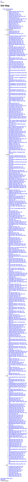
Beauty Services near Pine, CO (16, 43)
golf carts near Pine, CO (14, 214)
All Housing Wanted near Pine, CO (17, 155)
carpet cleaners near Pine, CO (16, 99)
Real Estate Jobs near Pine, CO (16, 427)
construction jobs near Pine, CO (16, 405)
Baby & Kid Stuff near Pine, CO (16, 229)
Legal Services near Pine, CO (16, 108)
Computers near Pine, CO (15, 284)
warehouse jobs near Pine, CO (16, 407)
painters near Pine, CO (14, 143)
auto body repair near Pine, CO (16, 38)
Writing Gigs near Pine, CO (15, 476)
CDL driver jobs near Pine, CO (16, 454)
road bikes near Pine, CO (15, 242)
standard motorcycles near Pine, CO (17, 342)
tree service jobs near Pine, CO (16, 408)
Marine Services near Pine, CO (16, 127)
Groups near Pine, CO (14, 17)
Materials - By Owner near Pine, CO (17, 318)
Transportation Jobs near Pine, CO (17, 452)
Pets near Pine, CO (13, 23)
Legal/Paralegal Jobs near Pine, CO (17, 421)
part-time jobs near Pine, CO (15, 417)
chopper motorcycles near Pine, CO (17, 329)
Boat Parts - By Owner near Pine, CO (18, 247)
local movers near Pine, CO (15, 106)
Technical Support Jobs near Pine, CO (18, 451)
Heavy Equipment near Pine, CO (16, 307)
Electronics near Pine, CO (15, 286)
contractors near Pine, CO (15, 139)
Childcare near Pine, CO (14, 13)
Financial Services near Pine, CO (17, 79)
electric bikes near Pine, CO (15, 238)
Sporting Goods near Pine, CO (16, 355)
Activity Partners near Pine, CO (16, 11)
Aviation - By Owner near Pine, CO (17, 227)
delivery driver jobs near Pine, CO (17, 455)
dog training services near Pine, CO (17, 131)
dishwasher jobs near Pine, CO (16, 400)
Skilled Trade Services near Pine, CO (18, 138)
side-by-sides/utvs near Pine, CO (16, 215)
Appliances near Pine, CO (15, 192)
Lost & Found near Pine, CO (15, 20)
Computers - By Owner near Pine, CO (18, 285)
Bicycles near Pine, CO (14, 237)
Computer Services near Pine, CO (17, 46)
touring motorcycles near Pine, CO (17, 339)
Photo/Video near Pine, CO (15, 350)
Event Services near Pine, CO (16, 62)
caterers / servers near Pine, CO (16, 64)
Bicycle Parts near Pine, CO (15, 234)
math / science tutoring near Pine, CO (18, 120)
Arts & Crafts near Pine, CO (15, 204)
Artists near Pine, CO (14, 12)
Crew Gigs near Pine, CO (15, 468)
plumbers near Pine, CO (14, 144)
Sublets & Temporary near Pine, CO (17, 181)
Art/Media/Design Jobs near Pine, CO (18, 383)
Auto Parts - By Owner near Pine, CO (18, 221)
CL (1, 1)
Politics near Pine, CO (14, 24)
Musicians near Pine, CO (15, 22)
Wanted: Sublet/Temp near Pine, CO (17, 187)
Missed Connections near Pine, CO (17, 21)
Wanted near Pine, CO (14, 373)
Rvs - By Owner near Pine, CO (16, 353)
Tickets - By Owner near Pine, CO (17, 359)
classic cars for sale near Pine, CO (17, 259)
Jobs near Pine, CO (13, 413)
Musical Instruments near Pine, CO (17, 346)
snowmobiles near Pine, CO (15, 216)
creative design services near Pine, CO (18, 54)
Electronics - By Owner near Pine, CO (18, 287)
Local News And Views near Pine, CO (18, 18)
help (2, 478)
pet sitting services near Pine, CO (17, 135)
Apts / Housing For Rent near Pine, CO (18, 171)
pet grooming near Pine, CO (15, 133)
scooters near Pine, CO (14, 334)
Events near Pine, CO (14, 32)
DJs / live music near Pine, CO (16, 65)
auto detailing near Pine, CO (15, 39)
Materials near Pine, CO (14, 317)
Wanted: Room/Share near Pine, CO (17, 186)
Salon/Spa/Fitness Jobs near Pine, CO (18, 433)
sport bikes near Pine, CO (15, 335)
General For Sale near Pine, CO (16, 300)
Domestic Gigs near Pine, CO (16, 470)
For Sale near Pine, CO (14, 292)
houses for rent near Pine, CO (16, 166)
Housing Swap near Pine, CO (16, 174)
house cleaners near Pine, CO (16, 98)
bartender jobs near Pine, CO (16, 397)
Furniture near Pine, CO (14, 296)
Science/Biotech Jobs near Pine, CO (17, 434)
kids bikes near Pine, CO (15, 240)
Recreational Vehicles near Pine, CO (17, 352)
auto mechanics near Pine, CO (16, 40)
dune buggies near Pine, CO (15, 212)
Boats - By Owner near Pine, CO (16, 249)
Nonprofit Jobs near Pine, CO (16, 426)
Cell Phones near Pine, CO (15, 271)
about (2, 479)
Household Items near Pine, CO (16, 311)
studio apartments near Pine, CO (16, 170)
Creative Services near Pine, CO (16, 53)
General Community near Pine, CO (17, 16)
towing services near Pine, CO (16, 42)
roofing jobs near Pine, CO (15, 444)
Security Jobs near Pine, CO (15, 435)
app (4, 479)
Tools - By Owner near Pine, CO (16, 362)
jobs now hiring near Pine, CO (16, 416)
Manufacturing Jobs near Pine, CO (17, 422)
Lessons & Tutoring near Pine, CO (17, 114)
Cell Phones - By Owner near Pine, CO (18, 273)
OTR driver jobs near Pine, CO (16, 456)
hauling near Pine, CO (14, 103)
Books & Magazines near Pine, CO (17, 251)
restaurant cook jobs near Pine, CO (17, 394)
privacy (8, 478)
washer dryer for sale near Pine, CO (17, 202)
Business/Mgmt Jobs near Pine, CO (17, 384)
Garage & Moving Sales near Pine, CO (18, 298)
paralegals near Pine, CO (15, 111)
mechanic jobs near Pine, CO (16, 441)
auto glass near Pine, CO (15, 37)
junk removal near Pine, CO (15, 104)
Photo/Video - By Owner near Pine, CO (18, 351)
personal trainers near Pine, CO (16, 89)
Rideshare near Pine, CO (15, 27)
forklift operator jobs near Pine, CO (17, 406)
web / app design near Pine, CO (16, 48)
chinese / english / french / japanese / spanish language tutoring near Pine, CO (18, 118)
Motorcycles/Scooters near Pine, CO (17, 324)
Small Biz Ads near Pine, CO (15, 148)
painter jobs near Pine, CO (15, 443)
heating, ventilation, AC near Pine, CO (18, 142)
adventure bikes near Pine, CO (16, 325)
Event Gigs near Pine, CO (15, 471)
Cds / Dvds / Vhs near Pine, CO (16, 268)
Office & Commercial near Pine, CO (17, 175)
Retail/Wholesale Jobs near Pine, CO (18, 430)
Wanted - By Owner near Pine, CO (17, 374)
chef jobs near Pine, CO (14, 399)
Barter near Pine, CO (14, 232)
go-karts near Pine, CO (14, 213)
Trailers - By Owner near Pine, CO (17, 368)
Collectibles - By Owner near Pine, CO (18, 279)
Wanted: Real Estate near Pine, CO (17, 185)
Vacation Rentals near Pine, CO (16, 182)
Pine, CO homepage (8, 9)
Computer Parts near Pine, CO (16, 280)
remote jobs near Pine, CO (15, 418)
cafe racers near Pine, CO (15, 328)
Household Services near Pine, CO (17, 93)
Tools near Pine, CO (13, 361)
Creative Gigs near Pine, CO (15, 467)
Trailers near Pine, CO (14, 367)
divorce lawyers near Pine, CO (16, 109)
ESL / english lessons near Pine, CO (17, 126)
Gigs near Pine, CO (13, 472)
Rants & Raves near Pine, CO (16, 26)
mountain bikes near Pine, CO (16, 241)
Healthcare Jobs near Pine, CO (16, 411)
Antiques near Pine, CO (14, 190)
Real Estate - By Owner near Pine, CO (18, 179)
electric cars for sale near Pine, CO (17, 260)
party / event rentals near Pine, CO (17, 66)
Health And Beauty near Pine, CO (17, 303)
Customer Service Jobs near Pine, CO (18, 385)
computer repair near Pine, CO (16, 51)
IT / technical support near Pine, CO (17, 49)
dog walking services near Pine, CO (17, 132)
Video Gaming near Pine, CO (16, 369)
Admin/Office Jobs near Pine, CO (17, 379)
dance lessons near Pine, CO (16, 115)
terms (11, 478)
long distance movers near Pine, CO (17, 105)
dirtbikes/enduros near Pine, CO (16, 331)
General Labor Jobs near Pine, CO (17, 403)
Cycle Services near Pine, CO (16, 61)
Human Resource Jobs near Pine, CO (18, 412)
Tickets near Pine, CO (14, 358)
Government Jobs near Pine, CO (16, 410)
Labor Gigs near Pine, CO (15, 473)
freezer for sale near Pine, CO (16, 197)
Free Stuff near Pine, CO (15, 295)
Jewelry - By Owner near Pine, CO (17, 315)
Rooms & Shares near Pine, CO (16, 180)
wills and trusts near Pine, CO (16, 113)
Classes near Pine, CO (14, 31)
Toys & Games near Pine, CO (16, 363)
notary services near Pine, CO (16, 110)
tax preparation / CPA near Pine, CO (17, 83)
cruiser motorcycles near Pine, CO (17, 330)
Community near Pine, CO (15, 15)
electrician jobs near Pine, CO (16, 440)
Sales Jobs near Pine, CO (15, 432)
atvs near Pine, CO (13, 210)
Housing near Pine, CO (14, 172)
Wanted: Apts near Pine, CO (15, 183)
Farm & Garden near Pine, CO (16, 289)
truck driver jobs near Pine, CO (16, 457)
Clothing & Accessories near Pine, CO (18, 274)
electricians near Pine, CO (15, 141)
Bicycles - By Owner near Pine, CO (17, 243)
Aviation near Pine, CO (14, 226)
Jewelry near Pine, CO (14, 314)
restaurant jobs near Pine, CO (16, 392)
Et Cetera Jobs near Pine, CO (16, 389)
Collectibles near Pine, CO (15, 278)
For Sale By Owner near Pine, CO (17, 293)
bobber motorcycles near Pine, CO (17, 326)
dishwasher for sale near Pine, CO (17, 196)
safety (4, 478)
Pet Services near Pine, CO (15, 128)
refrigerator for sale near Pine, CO (17, 201)
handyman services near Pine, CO (17, 97)
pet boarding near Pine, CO (15, 130)
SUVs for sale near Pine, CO (15, 264)
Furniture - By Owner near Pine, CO (17, 297)
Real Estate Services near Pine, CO (17, 136)
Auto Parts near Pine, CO (15, 220)
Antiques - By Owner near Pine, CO (17, 191)
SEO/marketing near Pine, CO (16, 50)
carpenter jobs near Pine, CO (16, 439)
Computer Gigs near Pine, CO (16, 466)
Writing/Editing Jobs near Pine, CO (17, 463)
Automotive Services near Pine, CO (17, 35)
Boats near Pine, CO (14, 248)
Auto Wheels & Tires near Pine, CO (17, 223)
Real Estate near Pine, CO (15, 177)
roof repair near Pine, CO (15, 147)
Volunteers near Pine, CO (15, 28)
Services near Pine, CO (14, 137)
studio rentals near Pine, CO (15, 57)
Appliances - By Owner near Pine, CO (18, 203)
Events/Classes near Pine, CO (16, 33)
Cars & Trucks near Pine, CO (16, 258)
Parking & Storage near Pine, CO (17, 176)
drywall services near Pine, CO (16, 146)
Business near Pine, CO (14, 254)
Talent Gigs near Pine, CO (15, 474)
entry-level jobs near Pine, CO (16, 415)
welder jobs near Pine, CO (15, 445)
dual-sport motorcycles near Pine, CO (18, 333)
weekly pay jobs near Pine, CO (16, 419)
